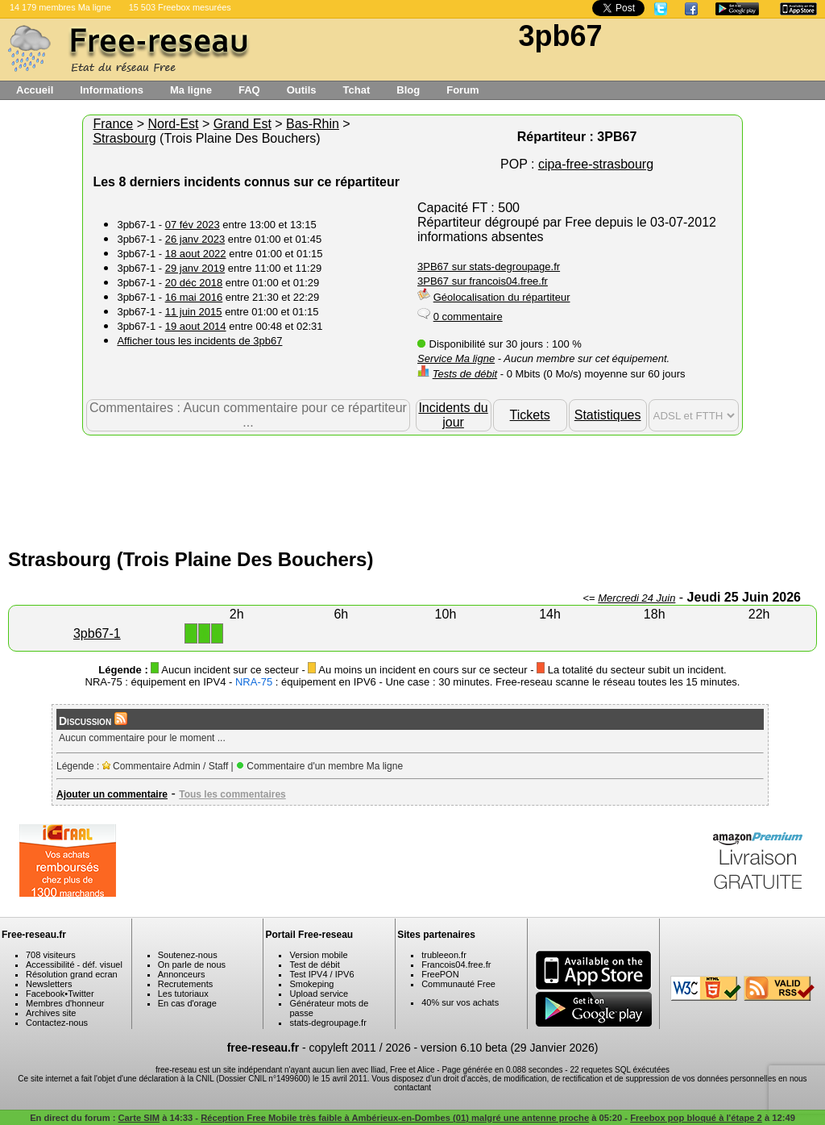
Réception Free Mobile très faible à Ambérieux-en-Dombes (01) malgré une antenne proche (395, 1118)
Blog (408, 90)
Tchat (357, 90)
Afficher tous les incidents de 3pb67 (199, 341)
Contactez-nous (57, 1022)
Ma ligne (191, 90)
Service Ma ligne (456, 358)
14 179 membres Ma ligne (60, 7)
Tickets (530, 415)
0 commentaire (468, 316)
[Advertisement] (412, 488)
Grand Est (243, 124)
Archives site (51, 1013)
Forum (462, 90)
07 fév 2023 (192, 225)
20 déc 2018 (194, 283)
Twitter (80, 993)
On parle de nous (192, 964)
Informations (111, 90)
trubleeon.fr (443, 955)
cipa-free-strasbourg (595, 164)
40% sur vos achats (460, 1002)
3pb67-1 (97, 633)
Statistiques (607, 415)
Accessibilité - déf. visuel (74, 964)
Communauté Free (458, 984)
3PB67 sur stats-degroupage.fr (488, 266)
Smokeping (311, 984)
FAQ (249, 90)
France (113, 124)
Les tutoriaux (183, 993)
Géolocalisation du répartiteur (501, 297)
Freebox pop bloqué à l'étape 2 (696, 1118)
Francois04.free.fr (456, 964)
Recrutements (185, 984)
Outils (302, 90)
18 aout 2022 (195, 254)
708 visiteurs (51, 955)
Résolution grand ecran (72, 974)
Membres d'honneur (65, 1003)
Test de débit (314, 964)
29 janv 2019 (195, 268)
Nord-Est (172, 124)
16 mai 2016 (194, 297)
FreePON (439, 974)
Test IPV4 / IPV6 (321, 974)
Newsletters (49, 984)
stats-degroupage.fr (327, 1022)
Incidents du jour (452, 415)
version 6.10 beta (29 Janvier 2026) (509, 1047)
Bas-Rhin (312, 124)
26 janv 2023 (195, 239)
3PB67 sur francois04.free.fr (482, 281)
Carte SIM (139, 1118)
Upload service (318, 993)
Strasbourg (124, 138)
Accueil (34, 90)
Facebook (45, 993)
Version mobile (318, 955)
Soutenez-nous (188, 955)
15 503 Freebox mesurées (180, 7)
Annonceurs (181, 974)
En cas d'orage (187, 1003)
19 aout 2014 (195, 326)
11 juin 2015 (193, 312)
